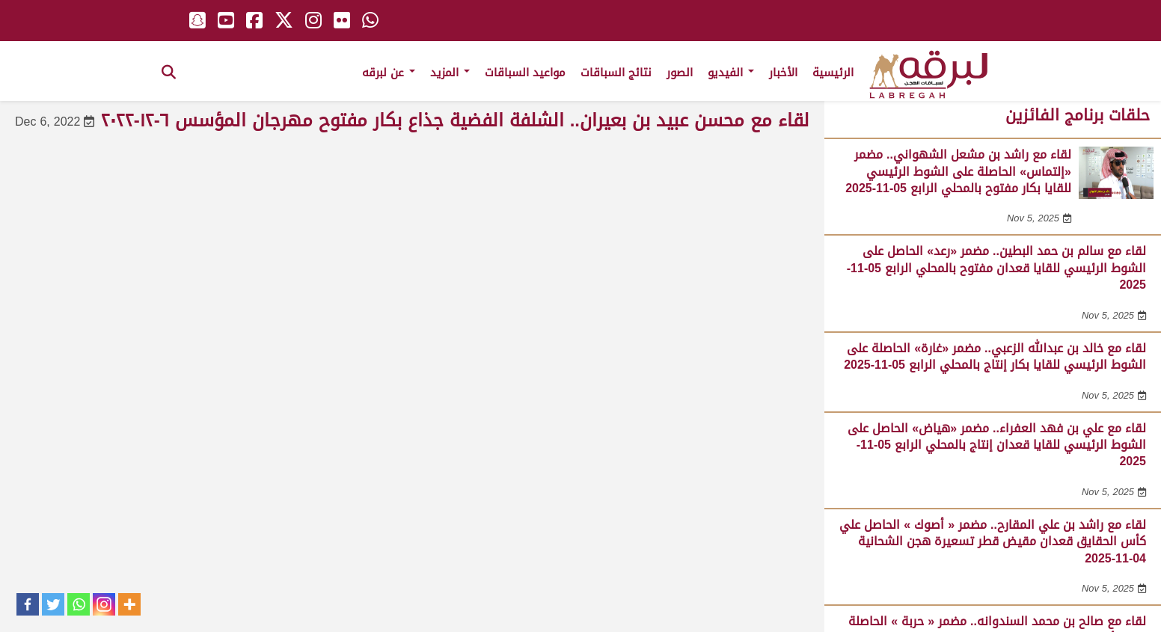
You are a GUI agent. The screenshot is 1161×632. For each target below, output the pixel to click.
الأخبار (783, 72)
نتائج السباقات (616, 72)
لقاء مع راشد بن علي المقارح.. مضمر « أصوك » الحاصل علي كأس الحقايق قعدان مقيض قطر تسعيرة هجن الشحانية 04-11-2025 (992, 541)
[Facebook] (27, 604)
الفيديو (731, 72)
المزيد (450, 72)
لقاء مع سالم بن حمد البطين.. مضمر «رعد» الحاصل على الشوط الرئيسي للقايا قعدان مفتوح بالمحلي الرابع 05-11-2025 (996, 267)
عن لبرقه (388, 72)
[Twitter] (53, 604)
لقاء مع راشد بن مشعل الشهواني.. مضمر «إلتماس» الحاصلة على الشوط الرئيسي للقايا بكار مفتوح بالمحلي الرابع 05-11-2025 (958, 171)
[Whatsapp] (78, 604)
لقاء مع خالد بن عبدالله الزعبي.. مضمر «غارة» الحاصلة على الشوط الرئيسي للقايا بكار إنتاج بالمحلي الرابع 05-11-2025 (995, 356)
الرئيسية (833, 72)
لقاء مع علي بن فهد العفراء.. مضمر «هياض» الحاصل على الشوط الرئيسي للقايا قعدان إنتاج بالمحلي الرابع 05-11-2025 (997, 445)
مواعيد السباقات (525, 72)
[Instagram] (104, 604)
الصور (680, 72)
